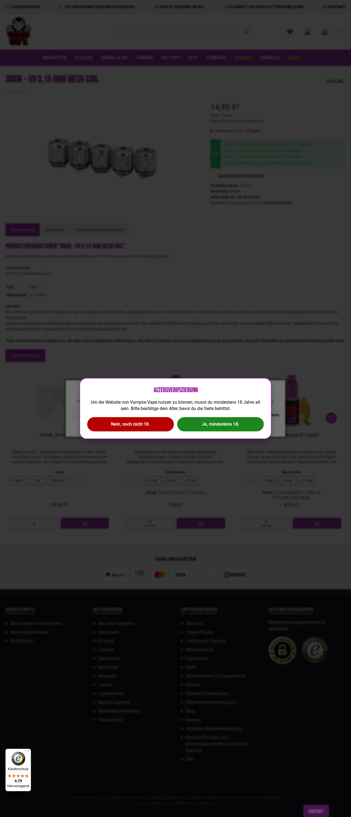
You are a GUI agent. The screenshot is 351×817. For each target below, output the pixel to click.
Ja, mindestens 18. (220, 424)
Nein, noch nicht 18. (130, 424)
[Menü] (27, 752)
